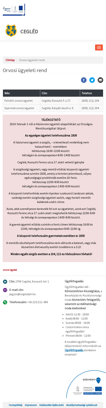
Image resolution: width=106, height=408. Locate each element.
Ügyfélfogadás (74, 350)
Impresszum (31, 405)
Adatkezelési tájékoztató (51, 405)
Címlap (10, 60)
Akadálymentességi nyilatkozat (81, 405)
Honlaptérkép (15, 405)
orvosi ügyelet (10, 269)
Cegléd (22, 30)
